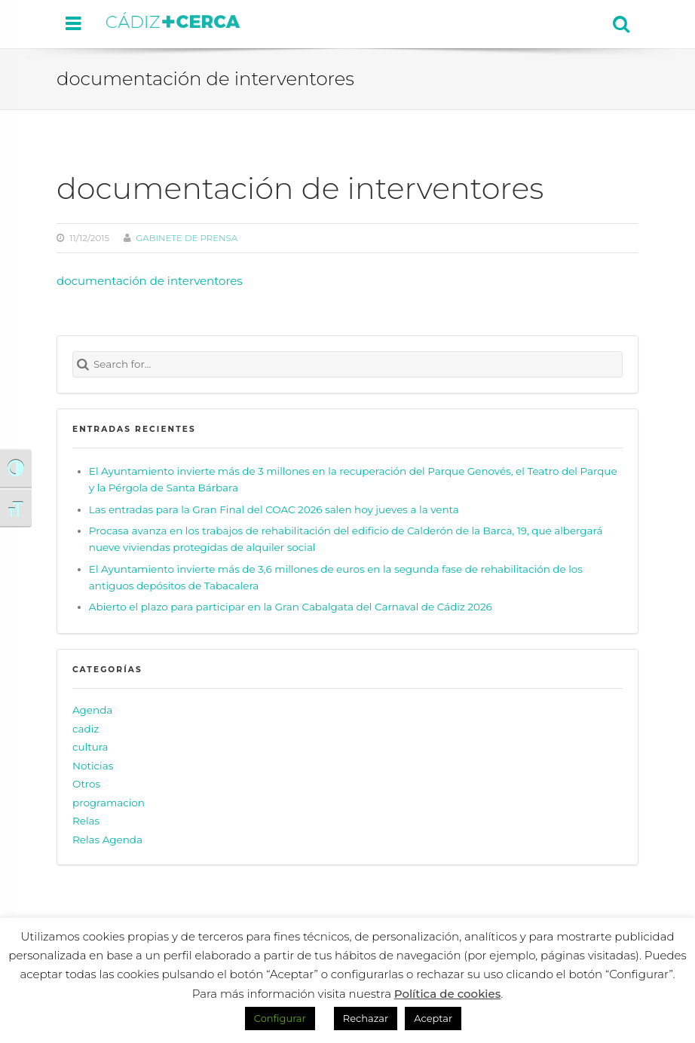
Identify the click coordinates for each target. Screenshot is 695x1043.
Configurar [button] (280, 1018)
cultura (90, 747)
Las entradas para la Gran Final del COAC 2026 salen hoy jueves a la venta (274, 509)
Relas (86, 821)
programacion (108, 803)
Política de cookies (447, 993)
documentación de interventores (150, 281)
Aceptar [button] (433, 1018)
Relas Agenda (107, 839)
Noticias (92, 766)
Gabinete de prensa (186, 238)
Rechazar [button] (365, 1018)
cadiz (85, 729)
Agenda (92, 710)
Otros (86, 784)
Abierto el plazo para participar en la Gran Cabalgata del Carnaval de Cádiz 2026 (290, 607)
